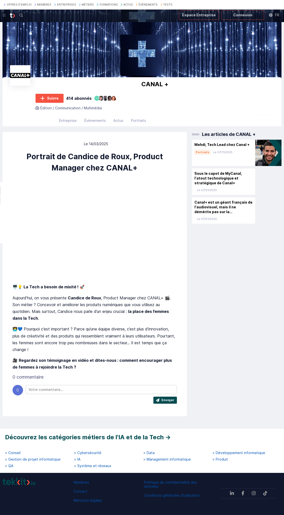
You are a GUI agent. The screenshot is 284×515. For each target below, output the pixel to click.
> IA (77, 459)
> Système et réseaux (92, 466)
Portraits (138, 120)
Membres (81, 482)
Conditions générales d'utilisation (172, 495)
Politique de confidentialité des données (170, 484)
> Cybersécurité (87, 453)
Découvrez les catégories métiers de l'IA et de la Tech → (88, 437)
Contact (80, 491)
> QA (9, 466)
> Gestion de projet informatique (33, 459)
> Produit (220, 459)
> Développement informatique (238, 453)
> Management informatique (167, 459)
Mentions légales (88, 500)
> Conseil (13, 453)
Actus (118, 120)
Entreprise (68, 120)
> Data (149, 453)
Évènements (95, 120)
